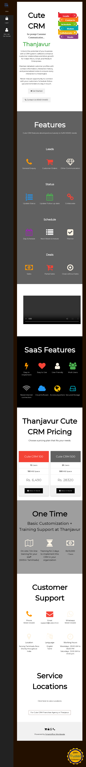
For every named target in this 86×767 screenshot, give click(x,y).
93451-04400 (29, 623)
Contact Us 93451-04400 (36, 100)
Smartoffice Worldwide (55, 734)
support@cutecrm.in (50, 623)
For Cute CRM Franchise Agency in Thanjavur (50, 712)
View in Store (33, 491)
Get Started (36, 91)
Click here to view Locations (49, 701)
